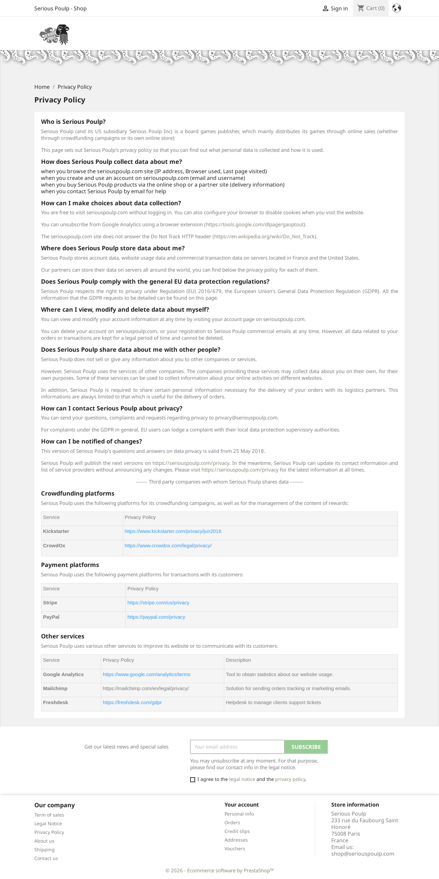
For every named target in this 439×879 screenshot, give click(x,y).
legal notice (242, 779)
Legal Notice (48, 823)
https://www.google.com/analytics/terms (146, 674)
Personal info (239, 814)
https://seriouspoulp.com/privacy (190, 463)
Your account (242, 804)
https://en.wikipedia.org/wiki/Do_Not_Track (264, 236)
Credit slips (237, 831)
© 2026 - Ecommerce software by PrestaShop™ (219, 870)
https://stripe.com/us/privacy (158, 602)
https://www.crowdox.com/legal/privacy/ (168, 545)
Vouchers (235, 848)
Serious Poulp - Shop (60, 8)
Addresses (236, 840)
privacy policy (290, 779)
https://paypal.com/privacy (156, 617)
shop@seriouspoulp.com (362, 853)
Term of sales (49, 815)
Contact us (46, 858)
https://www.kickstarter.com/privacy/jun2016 (173, 531)
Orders (232, 822)
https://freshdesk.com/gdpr (132, 702)
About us (44, 841)
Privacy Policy (49, 832)
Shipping (44, 849)
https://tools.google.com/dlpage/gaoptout (255, 224)
